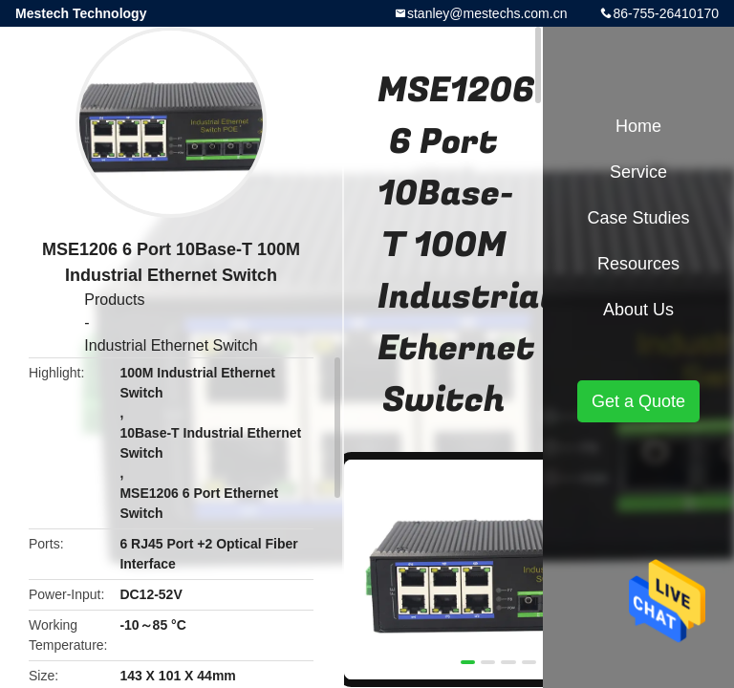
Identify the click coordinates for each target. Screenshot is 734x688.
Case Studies (638, 217)
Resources (638, 263)
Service (638, 172)
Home (638, 126)
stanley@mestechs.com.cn (487, 13)
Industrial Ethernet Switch (170, 345)
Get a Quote (638, 401)
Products (114, 299)
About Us (638, 309)
